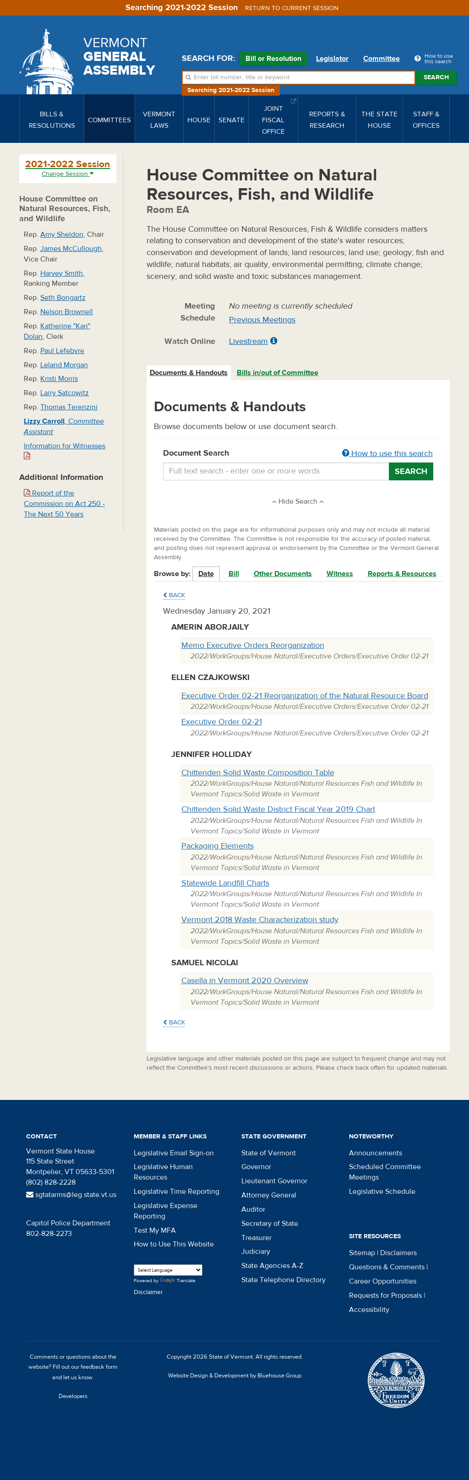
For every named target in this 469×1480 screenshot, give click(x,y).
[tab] (189, 373)
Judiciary (255, 1251)
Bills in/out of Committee (277, 372)
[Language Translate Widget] (168, 1270)
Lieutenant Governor (274, 1181)
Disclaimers (398, 1252)
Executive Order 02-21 (221, 722)
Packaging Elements (217, 846)
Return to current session (291, 8)
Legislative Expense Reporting (165, 1211)
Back (174, 595)
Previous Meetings (262, 320)
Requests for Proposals (385, 1295)
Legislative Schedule (382, 1191)
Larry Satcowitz (64, 392)
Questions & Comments (387, 1267)
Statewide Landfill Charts (225, 883)
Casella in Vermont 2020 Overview (244, 980)
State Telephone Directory (283, 1279)
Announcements (375, 1153)
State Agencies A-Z (272, 1265)
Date (206, 573)
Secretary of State (269, 1223)
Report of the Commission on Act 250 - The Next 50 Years (64, 504)
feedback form (99, 1367)
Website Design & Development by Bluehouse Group (234, 1375)
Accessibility (369, 1309)
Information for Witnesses (64, 450)
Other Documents (283, 573)
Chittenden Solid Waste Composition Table (257, 772)
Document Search (298, 453)
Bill (234, 573)
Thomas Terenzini (69, 407)
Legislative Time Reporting (176, 1191)
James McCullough (71, 248)
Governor (256, 1166)
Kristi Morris (59, 378)
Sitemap (362, 1252)
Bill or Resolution (273, 60)
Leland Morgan (64, 365)
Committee (381, 58)
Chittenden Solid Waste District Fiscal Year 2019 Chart (278, 809)
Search (436, 77)
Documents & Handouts (189, 372)
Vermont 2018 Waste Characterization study (259, 919)
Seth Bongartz (63, 297)
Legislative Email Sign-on (174, 1153)
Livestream (248, 341)
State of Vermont (268, 1153)
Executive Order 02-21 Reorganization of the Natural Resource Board (304, 696)
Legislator (332, 58)
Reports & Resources (402, 573)
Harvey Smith (61, 273)
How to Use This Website (174, 1244)
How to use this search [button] (387, 453)
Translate (178, 1281)
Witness (340, 573)
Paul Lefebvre (62, 350)
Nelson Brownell (66, 311)
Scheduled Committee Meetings (385, 1172)
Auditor (253, 1209)
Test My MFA (155, 1230)
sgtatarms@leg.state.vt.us (71, 1194)
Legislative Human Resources (163, 1172)
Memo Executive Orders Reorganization (252, 645)
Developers (73, 1396)
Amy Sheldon (61, 234)
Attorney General (268, 1195)
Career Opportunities (382, 1281)
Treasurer (256, 1237)
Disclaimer (148, 1292)
